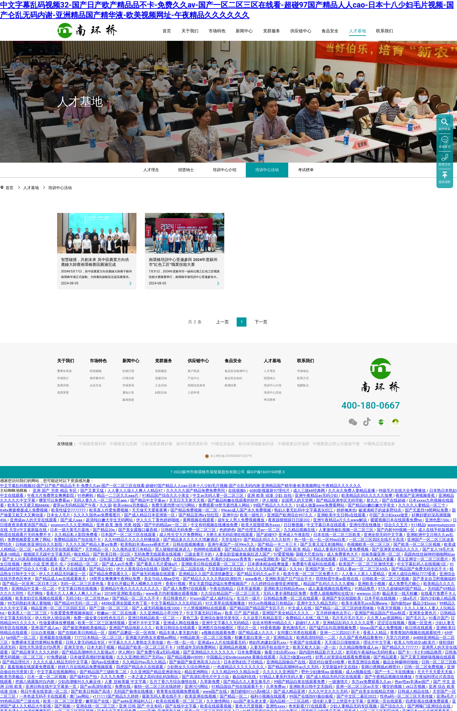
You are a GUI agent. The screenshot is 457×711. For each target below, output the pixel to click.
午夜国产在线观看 (306, 642)
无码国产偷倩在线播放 (134, 691)
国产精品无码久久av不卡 (259, 574)
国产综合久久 (392, 706)
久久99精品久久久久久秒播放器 (132, 539)
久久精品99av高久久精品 (144, 662)
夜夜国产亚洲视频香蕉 (416, 495)
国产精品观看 (385, 657)
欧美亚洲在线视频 (201, 696)
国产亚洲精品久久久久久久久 (209, 652)
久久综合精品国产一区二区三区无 (231, 593)
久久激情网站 (218, 701)
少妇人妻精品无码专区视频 (354, 706)
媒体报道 (128, 399)
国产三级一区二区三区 (109, 608)
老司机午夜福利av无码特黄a (371, 652)
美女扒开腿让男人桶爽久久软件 (135, 583)
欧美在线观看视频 (216, 706)
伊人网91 (126, 652)
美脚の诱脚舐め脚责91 (381, 667)
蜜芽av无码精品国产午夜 (75, 505)
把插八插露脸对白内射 (35, 681)
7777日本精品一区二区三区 (98, 637)
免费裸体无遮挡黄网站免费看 (37, 642)
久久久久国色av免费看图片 (97, 515)
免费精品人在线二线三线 (308, 618)
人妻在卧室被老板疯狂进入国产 (243, 554)
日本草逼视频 (249, 588)
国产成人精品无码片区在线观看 (334, 676)
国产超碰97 (266, 534)
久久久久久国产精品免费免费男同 (196, 490)
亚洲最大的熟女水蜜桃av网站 (151, 637)
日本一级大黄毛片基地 (70, 529)
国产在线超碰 (394, 500)
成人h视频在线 (359, 672)
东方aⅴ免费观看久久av (372, 681)
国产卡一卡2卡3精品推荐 (420, 652)
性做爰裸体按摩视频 (57, 623)
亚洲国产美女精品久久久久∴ (288, 613)
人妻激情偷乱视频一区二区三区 (347, 529)
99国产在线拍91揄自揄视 (311, 696)
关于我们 (189, 30)
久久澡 (105, 505)
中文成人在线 (300, 608)
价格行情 (128, 371)
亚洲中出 (230, 515)
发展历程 (63, 385)
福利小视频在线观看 (268, 696)
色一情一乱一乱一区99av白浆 (320, 539)
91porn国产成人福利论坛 (212, 598)
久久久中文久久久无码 (328, 691)
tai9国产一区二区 (21, 637)
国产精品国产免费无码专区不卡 (419, 569)
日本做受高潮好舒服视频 (92, 657)
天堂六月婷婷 (398, 637)
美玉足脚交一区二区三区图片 (423, 559)
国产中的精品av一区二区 (166, 525)
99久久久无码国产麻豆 (267, 569)
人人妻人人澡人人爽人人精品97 (135, 490)
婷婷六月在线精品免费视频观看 (86, 667)
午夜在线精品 (222, 588)
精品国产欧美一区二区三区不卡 (146, 647)
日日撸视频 (294, 525)
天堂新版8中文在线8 (226, 569)
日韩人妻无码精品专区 (86, 642)
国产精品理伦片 (16, 662)
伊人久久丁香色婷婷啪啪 (158, 520)
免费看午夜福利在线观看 (314, 564)
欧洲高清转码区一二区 (316, 637)
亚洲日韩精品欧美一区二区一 (154, 618)
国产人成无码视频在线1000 (156, 608)
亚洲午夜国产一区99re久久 (232, 544)
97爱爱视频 (283, 554)
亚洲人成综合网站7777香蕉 (412, 574)
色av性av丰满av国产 (413, 681)
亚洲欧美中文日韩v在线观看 (342, 515)
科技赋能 (96, 371)
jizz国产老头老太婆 (250, 701)
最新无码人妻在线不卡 (162, 696)
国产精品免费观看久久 (109, 574)
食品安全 (330, 30)
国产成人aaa (72, 520)
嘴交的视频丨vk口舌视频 (404, 686)
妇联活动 (161, 392)
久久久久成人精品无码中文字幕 (61, 662)
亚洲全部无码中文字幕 (384, 534)
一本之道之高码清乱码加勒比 (154, 676)
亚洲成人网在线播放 (181, 623)
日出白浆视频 (43, 632)
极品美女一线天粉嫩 (400, 593)
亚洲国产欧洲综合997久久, (291, 515)
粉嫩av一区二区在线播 (117, 613)
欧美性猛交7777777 (69, 510)
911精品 (418, 525)
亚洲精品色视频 (233, 647)
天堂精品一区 (97, 549)
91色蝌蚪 (86, 495)
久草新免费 (210, 681)
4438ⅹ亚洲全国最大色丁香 (125, 603)
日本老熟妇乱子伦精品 (244, 662)
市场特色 (217, 30)
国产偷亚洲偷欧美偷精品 (85, 627)
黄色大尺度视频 (249, 706)
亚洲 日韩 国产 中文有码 (141, 706)
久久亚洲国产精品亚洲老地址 (156, 672)
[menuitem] (168, 30)
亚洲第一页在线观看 (385, 701)
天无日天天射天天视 (187, 500)
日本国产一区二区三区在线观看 (129, 534)
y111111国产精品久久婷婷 (116, 696)
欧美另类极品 (12, 676)
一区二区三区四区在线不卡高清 (377, 539)
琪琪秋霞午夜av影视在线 (338, 578)
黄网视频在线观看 (199, 520)
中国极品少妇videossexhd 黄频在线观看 (241, 657)
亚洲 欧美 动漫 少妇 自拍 (269, 495)
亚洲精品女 (283, 637)
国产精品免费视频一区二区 (194, 510)
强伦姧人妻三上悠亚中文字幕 (338, 701)
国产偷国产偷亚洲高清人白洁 (195, 662)
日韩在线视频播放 (189, 544)
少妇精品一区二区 (83, 564)
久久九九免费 (113, 676)
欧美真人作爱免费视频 (109, 510)
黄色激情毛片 (294, 627)
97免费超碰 (57, 657)
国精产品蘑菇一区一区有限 (132, 632)
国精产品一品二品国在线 (183, 569)
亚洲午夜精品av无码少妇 (317, 495)
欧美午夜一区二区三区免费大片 (311, 574)
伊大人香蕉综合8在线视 (137, 569)
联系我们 (384, 30)
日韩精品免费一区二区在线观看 (291, 598)
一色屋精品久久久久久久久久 (239, 667)
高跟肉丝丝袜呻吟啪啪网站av (429, 554)
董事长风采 (64, 371)
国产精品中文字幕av (148, 500)
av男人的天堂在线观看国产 (59, 549)
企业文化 (96, 385)
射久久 (373, 500)
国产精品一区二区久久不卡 (136, 598)
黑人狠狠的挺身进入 (173, 549)
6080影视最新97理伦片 (270, 490)
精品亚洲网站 (196, 672)
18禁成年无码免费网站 (196, 647)
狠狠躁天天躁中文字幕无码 (48, 554)
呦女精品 (82, 554)
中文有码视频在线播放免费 (215, 525)
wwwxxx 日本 (368, 593)
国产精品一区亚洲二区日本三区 (30, 583)
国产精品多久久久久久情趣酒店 (191, 539)
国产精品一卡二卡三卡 (278, 544)
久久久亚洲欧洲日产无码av (141, 657)
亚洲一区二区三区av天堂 (358, 686)
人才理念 (151, 170)
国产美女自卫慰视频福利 (434, 578)
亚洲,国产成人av (45, 627)
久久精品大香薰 (381, 559)
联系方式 (303, 378)
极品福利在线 (244, 676)
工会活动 (161, 385)
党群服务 (271, 30)
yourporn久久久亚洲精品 (72, 525)
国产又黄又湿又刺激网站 (322, 544)
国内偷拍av (400, 603)
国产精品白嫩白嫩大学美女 (372, 505)
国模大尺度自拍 (310, 554)
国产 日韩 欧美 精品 (293, 549)
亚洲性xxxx (276, 706)
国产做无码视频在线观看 (154, 574)
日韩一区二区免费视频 (424, 667)
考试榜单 (306, 170)
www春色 (254, 578)
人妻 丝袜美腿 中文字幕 (126, 681)
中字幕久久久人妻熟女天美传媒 (136, 642)
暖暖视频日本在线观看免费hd (396, 520)
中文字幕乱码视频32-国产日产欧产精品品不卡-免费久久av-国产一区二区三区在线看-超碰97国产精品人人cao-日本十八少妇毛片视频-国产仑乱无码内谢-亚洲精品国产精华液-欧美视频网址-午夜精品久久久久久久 (180, 485)
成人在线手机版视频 (436, 529)
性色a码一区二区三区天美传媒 (407, 696)
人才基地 (357, 30)
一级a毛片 (408, 598)
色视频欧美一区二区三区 (369, 544)
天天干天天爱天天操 (435, 672)
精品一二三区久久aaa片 (118, 495)
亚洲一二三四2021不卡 (340, 632)
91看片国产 (439, 618)
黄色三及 (190, 618)
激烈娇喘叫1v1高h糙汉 (250, 691)
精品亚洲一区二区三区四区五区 (59, 608)
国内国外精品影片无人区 (321, 652)
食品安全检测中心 (236, 371)
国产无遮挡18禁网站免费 (427, 510)
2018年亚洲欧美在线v (124, 593)
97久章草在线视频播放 (225, 603)
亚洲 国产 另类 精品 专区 (55, 490)
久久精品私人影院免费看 (77, 534)
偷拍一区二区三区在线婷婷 (158, 686)
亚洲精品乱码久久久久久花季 (349, 623)
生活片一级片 (249, 598)
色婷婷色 (227, 529)
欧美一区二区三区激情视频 (102, 623)
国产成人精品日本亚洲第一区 (150, 515)
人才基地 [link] (31, 188)
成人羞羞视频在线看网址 (330, 588)
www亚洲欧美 (267, 559)
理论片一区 (247, 627)
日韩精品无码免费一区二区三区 (189, 529)
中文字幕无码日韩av (204, 613)
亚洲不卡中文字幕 (144, 623)
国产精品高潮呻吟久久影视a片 (89, 652)
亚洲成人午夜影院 (294, 534)
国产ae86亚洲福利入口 (133, 701)
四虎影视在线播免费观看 (427, 701)
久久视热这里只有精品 (132, 549)
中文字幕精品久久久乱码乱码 (177, 603)
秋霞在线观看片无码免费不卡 (26, 534)
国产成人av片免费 (118, 564)
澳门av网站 (80, 696)
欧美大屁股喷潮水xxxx (261, 525)
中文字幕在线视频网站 (57, 672)
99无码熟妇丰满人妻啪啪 (30, 603)
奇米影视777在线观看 (308, 706)
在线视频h (237, 490)
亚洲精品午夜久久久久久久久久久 (131, 588)
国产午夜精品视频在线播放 (389, 676)
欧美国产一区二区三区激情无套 (367, 564)
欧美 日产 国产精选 (242, 613)
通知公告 (128, 392)
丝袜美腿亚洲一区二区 (381, 554)
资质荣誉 (63, 392)
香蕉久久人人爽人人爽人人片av (74, 593)
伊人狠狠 (270, 500)
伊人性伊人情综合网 (53, 618)
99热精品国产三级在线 (20, 701)
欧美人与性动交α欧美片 (415, 642)
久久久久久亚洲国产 (281, 672)
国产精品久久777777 (400, 647)
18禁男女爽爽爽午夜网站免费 (115, 578)
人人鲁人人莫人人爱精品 (363, 574)
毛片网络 (35, 593)
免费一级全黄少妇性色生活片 (99, 618)
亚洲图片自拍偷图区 (216, 627)
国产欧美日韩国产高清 (91, 691)
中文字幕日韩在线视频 (78, 588)
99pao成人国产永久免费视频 (246, 510)
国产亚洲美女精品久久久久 (396, 549)
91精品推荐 (365, 588)
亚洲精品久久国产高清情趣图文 (207, 574)
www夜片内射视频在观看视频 (172, 593)
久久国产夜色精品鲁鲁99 (361, 637)
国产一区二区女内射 (78, 559)
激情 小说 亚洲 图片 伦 (44, 564)
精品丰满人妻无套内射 (179, 632)
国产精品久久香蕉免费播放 (249, 549)
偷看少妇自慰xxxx (280, 652)
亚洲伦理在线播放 (365, 525)
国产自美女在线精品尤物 (373, 691)
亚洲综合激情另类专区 (220, 618)
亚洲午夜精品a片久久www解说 (340, 520)
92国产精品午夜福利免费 (148, 559)
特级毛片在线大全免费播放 (403, 490)
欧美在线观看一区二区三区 (180, 701)
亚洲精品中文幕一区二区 (33, 588)
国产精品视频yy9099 (185, 657)
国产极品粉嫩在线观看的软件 (234, 500)
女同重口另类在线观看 (297, 632)
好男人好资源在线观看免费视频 (343, 657)
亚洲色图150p (437, 520)
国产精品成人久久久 (256, 632)
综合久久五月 (396, 525)
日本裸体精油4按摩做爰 (268, 564)
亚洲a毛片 (445, 696)
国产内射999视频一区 (396, 529)
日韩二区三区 (351, 559)
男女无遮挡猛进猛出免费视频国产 (219, 583)
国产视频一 (64, 706)
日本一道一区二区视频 (47, 676)
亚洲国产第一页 (319, 569)
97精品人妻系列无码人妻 (282, 676)
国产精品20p (104, 529)
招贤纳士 (186, 170)
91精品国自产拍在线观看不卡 (238, 686)
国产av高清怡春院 (96, 686)
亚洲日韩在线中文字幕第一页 (51, 686)
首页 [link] (10, 188)
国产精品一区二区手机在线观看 (309, 559)
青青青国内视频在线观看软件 (416, 632)
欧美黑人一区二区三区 (28, 613)
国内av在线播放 (105, 662)
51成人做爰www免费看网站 (320, 505)
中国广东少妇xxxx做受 (389, 515)
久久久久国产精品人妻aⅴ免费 (92, 544)
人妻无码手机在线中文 (270, 647)
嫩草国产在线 (98, 701)
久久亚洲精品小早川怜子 (162, 613)
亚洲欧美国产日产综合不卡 (289, 578)
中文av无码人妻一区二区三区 (219, 495)
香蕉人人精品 (375, 632)
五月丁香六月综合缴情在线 (174, 681)
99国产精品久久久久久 (273, 505)
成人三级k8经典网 (309, 490)
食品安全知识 (233, 378)
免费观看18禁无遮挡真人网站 (224, 505)
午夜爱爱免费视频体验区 (72, 613)
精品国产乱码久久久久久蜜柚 (329, 583)
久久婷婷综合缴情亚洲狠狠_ (276, 583)
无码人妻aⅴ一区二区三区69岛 (362, 569)
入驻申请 (193, 392)
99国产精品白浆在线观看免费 (300, 681)
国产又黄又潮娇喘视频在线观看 (428, 657)
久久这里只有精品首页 (263, 618)
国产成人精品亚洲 (290, 691)
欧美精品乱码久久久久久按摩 (367, 495)
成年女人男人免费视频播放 (241, 520)
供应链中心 (300, 30)
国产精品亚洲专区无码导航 (340, 500)
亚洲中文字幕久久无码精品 (226, 623)
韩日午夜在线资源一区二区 (45, 691)
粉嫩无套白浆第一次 (253, 637)
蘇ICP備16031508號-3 (266, 472)
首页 (167, 30)
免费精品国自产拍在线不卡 (78, 539)
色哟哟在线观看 (208, 549)
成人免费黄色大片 (343, 554)
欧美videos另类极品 (131, 505)
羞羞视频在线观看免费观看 (32, 667)
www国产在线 (215, 691)
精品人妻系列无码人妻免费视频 (342, 549)
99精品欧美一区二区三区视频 (206, 637)
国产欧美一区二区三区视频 (417, 544)
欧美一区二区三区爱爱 (63, 701)
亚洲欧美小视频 (372, 583)
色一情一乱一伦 (181, 642)
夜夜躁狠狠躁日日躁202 (289, 520)
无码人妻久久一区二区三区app (100, 500)
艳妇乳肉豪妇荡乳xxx (268, 642)
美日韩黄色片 (175, 598)
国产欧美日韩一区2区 (112, 554)
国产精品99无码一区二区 (76, 603)
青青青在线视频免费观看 (178, 691)
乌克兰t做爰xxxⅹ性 (296, 657)
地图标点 (303, 385)
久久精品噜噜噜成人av (359, 647)
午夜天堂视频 (389, 608)
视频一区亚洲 (420, 623)
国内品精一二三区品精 (290, 701)
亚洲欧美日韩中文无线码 (311, 686)
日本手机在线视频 (380, 598)
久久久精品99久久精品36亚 (236, 672)
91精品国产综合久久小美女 (166, 495)
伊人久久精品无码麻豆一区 (63, 574)
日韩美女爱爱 (111, 559)
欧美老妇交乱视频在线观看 (39, 598)
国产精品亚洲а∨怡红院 (199, 515)
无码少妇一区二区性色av (88, 598)
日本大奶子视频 (101, 647)
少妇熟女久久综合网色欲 (189, 667)
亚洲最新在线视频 (55, 637)
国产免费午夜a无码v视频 (158, 652)
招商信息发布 (196, 385)
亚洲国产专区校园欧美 (342, 598)
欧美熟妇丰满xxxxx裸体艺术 (145, 544)
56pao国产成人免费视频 (381, 627)
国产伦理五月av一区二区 (259, 529)
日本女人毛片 (59, 515)
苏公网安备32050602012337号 (231, 456)
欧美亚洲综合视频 (364, 662)
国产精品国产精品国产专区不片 (257, 608)
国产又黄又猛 (92, 490)
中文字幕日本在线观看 (327, 525)
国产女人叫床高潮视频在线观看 (30, 559)
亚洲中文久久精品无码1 (318, 603)
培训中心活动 (267, 170)
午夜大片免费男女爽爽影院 (51, 495)
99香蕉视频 (270, 627)
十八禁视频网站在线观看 (205, 608)
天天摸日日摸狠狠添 (342, 642)
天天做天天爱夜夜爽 (150, 510)
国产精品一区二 (234, 696)
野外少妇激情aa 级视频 (322, 672)
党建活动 (161, 378)
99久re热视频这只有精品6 (271, 603)
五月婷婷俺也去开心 (334, 613)
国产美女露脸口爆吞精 (138, 529)
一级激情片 (338, 681)
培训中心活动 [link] (60, 188)
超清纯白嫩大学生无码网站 (110, 520)
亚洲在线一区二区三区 (96, 706)
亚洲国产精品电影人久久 (131, 627)
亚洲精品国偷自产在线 (286, 662)
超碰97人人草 (308, 623)
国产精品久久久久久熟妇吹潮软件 (213, 578)
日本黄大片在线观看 (69, 569)
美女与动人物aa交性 (162, 578)
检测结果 (230, 385)
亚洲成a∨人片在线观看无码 (222, 642)
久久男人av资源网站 (385, 618)
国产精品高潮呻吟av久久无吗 (294, 667)
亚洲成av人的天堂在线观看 (34, 520)
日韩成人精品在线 (414, 691)
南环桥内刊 (97, 378)
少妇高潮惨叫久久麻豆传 (80, 681)
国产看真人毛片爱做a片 (157, 564)
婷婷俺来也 (346, 510)
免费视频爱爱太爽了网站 (30, 539)
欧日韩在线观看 (419, 627)
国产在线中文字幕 (181, 706)
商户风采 (193, 371)
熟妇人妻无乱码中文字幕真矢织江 (304, 510)
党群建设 (161, 371)
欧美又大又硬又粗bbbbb (29, 505)
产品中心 (193, 378)
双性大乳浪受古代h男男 (40, 647)
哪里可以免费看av (55, 500)
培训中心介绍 (224, 170)
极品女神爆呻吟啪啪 (401, 662)
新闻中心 (244, 30)
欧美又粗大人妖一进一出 (315, 647)
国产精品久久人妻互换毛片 (247, 681)
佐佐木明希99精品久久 (272, 623)
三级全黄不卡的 (198, 554)
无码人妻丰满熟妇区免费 (285, 593)
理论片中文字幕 (377, 642)
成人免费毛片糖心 (404, 583)
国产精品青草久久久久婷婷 (35, 652)
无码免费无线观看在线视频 (158, 554)
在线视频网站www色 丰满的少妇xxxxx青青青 (212, 559)
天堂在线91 (231, 539)
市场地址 (303, 371)
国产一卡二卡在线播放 (395, 672)
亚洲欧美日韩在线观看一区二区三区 (213, 564)
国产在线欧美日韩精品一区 (82, 632)
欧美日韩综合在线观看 (176, 627)
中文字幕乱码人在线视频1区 (422, 564)
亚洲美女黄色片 (423, 613)
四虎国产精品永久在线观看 (140, 667)
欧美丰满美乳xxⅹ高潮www (365, 603)
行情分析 (128, 378)
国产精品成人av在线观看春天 (61, 578)
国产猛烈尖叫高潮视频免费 (333, 627)
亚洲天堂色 (74, 647)
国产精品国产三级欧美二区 (104, 672)
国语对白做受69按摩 (327, 662)
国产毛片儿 (416, 618)
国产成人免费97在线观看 (185, 588)
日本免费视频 (249, 652)
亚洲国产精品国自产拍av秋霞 (381, 613)
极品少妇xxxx (425, 603)
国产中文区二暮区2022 (357, 696)
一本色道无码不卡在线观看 (43, 696)
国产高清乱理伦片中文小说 (206, 676)
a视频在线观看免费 (218, 632)
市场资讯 (128, 385)
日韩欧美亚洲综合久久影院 (39, 544)
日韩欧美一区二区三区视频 (386, 578)
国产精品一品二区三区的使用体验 (345, 608)
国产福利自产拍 (84, 676)
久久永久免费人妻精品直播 (352, 490)
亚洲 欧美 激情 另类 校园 (119, 525)
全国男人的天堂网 (297, 500)
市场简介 (63, 378)
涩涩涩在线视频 (391, 623)
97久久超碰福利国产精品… (401, 588)
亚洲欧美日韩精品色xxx (285, 588)
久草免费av (276, 686)
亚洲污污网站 (196, 686)
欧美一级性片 (252, 515)
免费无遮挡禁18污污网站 (173, 505)
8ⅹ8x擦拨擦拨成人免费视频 (24, 510)
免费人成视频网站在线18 (332, 593)
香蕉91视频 (176, 583)
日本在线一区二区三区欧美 (337, 534)
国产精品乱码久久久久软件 (268, 539)
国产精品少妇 (101, 569)
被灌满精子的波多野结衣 (380, 510)
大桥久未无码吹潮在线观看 (230, 534)
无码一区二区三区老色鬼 (82, 583)
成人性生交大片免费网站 (181, 534)
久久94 (296, 569)
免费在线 (123, 686)
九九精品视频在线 (300, 529)
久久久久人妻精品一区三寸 (422, 505)
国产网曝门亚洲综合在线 (429, 706)
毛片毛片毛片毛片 (348, 618)
